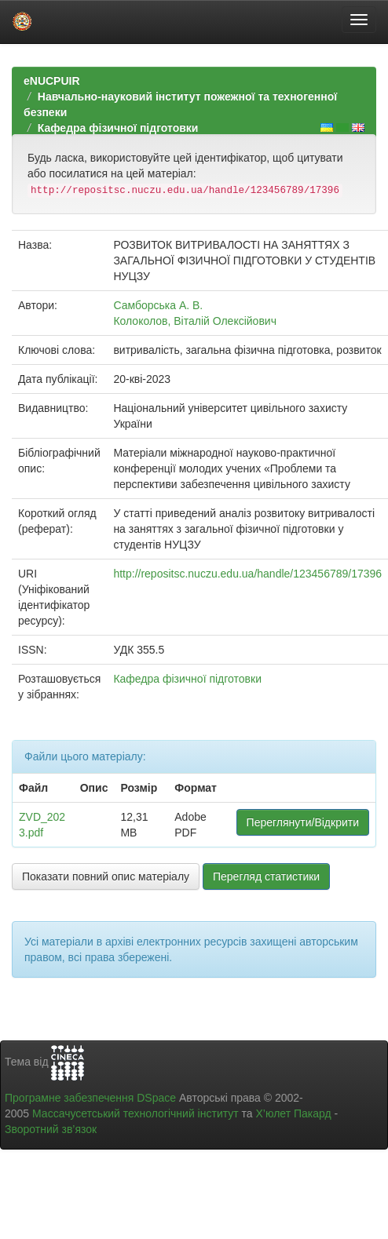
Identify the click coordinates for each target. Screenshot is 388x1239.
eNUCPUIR (52, 81)
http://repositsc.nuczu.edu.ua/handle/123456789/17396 (247, 573)
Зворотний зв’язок (51, 1129)
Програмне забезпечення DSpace (90, 1097)
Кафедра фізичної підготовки (118, 128)
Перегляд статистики (266, 876)
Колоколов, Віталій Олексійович (194, 321)
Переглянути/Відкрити (303, 822)
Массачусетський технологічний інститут (135, 1113)
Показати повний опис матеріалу (105, 876)
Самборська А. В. (158, 305)
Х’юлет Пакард (293, 1113)
